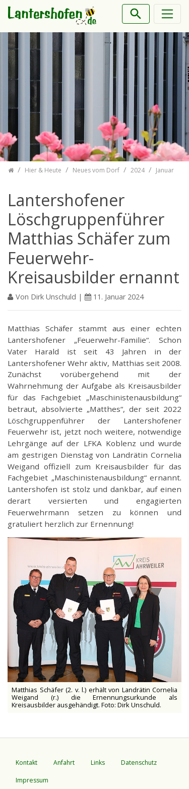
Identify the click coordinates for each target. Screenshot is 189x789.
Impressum (32, 780)
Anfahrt (64, 762)
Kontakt (26, 762)
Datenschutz (139, 762)
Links (98, 762)
